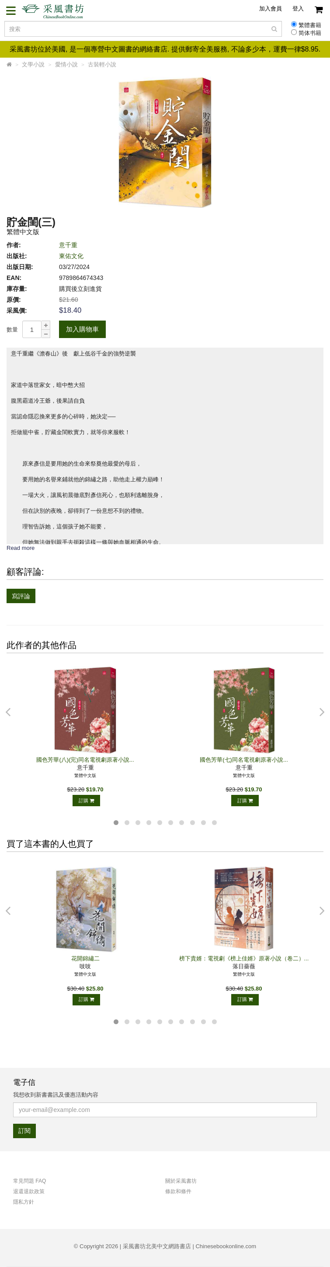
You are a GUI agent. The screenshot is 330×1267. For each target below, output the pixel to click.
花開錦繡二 (85, 958)
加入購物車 (82, 329)
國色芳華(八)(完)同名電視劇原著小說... (85, 759)
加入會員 (270, 8)
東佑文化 (71, 255)
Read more (21, 548)
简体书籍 (310, 33)
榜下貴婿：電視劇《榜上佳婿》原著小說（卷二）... (244, 958)
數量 (12, 329)
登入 (298, 8)
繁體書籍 (310, 25)
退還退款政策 (29, 1191)
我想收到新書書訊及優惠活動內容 (55, 1094)
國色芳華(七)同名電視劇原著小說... (244, 759)
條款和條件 (178, 1191)
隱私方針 (23, 1202)
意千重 (68, 245)
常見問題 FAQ (29, 1181)
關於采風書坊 (181, 1181)
